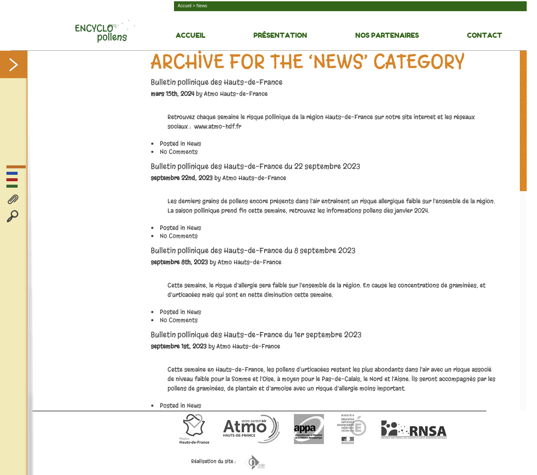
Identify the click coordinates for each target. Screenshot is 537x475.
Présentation (280, 35)
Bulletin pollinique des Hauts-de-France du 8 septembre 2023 (253, 251)
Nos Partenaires (387, 35)
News (194, 144)
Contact (484, 35)
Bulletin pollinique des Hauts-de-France (217, 82)
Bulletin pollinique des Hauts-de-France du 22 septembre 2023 (255, 166)
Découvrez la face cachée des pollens (105, 31)
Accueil (185, 5)
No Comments (179, 152)
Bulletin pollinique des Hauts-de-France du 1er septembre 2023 (256, 335)
